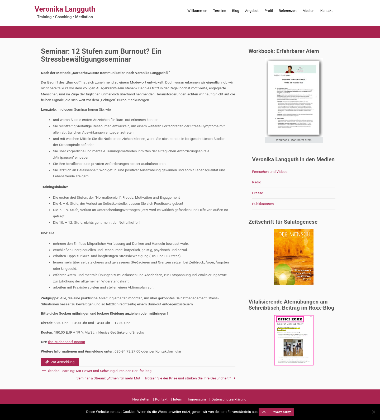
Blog (235, 10)
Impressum (197, 399)
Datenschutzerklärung (228, 399)
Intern (177, 399)
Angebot (252, 10)
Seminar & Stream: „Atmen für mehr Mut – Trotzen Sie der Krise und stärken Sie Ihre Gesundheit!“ (155, 378)
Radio (256, 182)
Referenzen (288, 10)
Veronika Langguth (65, 9)
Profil (268, 10)
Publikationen (263, 204)
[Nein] (373, 411)
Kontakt (326, 10)
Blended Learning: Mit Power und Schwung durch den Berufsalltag (96, 371)
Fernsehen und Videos (269, 171)
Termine (219, 10)
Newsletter (140, 399)
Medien (309, 10)
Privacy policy (281, 412)
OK (263, 412)
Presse (257, 193)
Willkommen (197, 10)
